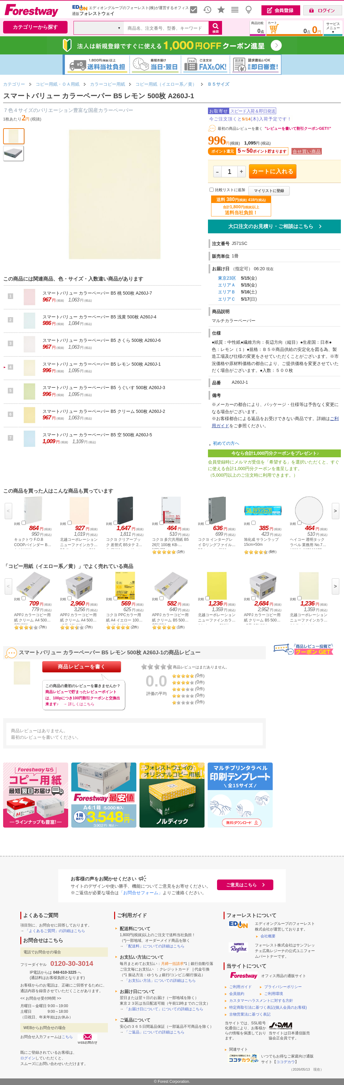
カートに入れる (273, 171)
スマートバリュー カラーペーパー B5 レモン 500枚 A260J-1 (102, 364)
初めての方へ (226, 443)
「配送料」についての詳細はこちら (154, 946)
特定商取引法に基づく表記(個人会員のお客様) (268, 1007)
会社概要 (268, 936)
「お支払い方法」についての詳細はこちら (160, 980)
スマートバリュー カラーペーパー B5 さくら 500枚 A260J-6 (102, 340)
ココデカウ (285, 1062)
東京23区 (227, 278)
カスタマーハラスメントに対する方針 (261, 1000)
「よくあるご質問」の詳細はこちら (55, 931)
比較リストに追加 (230, 190)
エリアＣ (226, 299)
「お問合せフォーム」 (141, 892)
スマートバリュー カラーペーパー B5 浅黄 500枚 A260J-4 (99, 316)
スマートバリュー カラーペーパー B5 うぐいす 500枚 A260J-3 (104, 387)
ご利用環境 (273, 993)
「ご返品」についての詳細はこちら (154, 1032)
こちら (67, 1037)
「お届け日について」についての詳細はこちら (163, 1009)
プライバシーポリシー (283, 987)
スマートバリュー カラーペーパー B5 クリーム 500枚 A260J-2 (104, 411)
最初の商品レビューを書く (240, 128)
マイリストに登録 (269, 191)
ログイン (27, 1058)
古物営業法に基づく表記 (250, 1014)
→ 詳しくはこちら (78, 704)
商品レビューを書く (82, 666)
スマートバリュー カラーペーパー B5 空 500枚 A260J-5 (97, 434)
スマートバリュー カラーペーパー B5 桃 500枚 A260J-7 (97, 293)
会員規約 (236, 993)
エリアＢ (226, 291)
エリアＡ (226, 284)
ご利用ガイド (240, 987)
